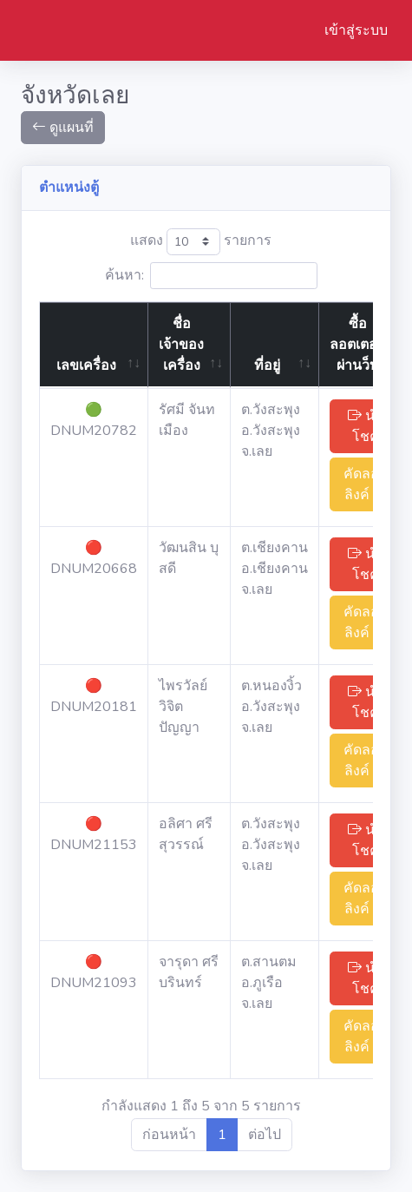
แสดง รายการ (200, 241)
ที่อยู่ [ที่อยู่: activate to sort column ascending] (267, 365)
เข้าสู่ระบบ (356, 30)
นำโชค (365, 426)
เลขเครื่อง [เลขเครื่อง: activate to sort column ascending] (86, 365)
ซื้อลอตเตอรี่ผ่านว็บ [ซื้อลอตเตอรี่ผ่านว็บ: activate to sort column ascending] (357, 344)
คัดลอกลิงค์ (365, 484)
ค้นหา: (211, 275)
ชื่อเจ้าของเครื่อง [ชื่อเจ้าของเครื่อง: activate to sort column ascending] (181, 344)
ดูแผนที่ (63, 127)
